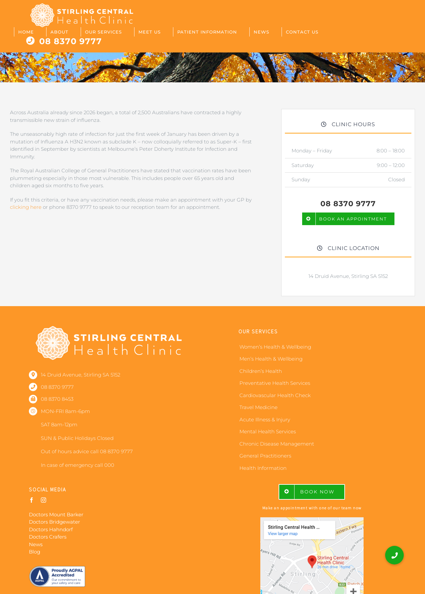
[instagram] (43, 500)
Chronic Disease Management (276, 444)
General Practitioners (265, 456)
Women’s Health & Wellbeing (275, 347)
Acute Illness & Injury (264, 419)
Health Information (263, 468)
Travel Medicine (258, 407)
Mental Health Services (267, 431)
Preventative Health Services (274, 383)
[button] (394, 555)
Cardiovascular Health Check (275, 395)
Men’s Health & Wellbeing (270, 359)
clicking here (26, 207)
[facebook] (31, 500)
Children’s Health (260, 371)
